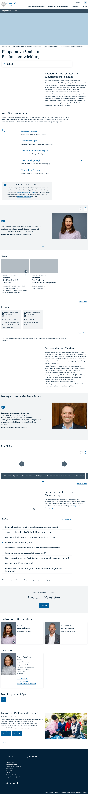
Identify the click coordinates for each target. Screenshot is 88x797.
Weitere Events (82, 333)
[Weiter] (85, 209)
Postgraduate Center (9, 11)
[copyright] (85, 237)
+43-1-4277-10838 (22, 679)
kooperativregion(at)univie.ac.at (26, 192)
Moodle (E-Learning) (33, 760)
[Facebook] (17, 783)
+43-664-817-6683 (23, 681)
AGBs (46, 795)
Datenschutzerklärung (60, 795)
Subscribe (44, 605)
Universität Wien (6, 46)
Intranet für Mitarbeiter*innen (35, 773)
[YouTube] (14, 783)
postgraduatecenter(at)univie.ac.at (15, 777)
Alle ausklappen (66, 519)
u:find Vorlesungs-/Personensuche (36, 770)
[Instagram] (7, 783)
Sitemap (51, 795)
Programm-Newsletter (24, 196)
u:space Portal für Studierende (35, 767)
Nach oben (6, 743)
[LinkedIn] (10, 783)
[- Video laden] (22, 467)
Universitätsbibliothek (33, 777)
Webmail (30, 763)
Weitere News (83, 301)
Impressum (79, 795)
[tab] (43, 481)
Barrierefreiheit (71, 795)
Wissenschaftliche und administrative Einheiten (36, 780)
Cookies (85, 795)
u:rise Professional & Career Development (36, 783)
